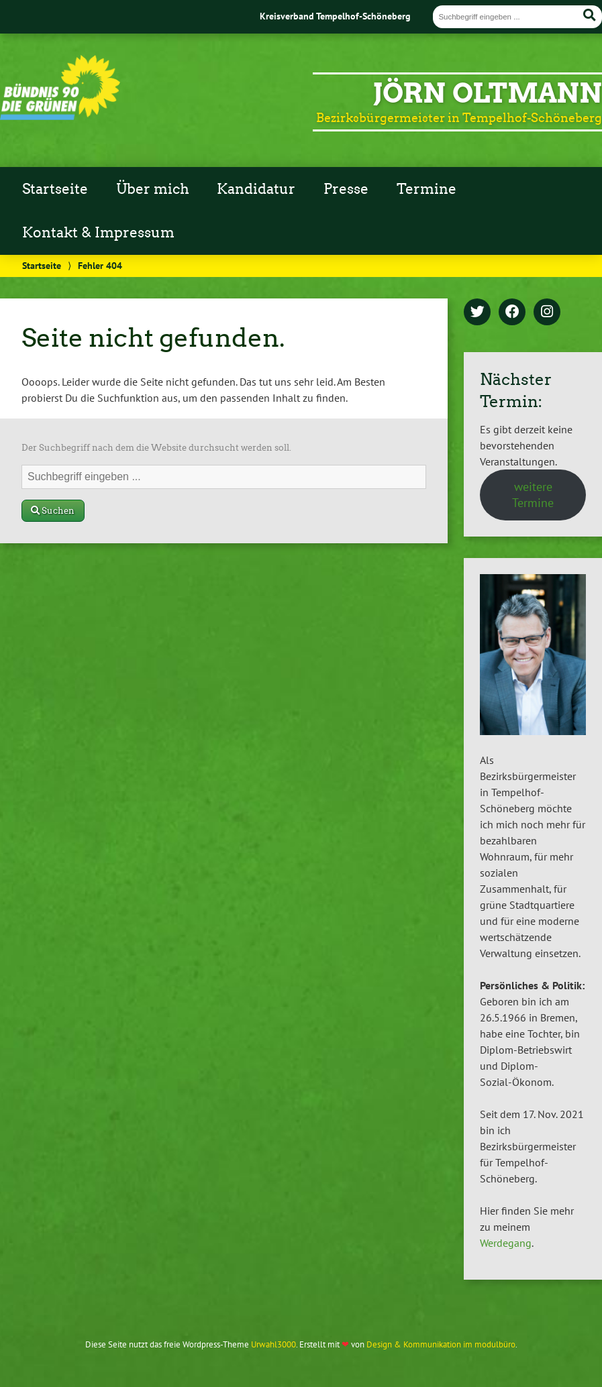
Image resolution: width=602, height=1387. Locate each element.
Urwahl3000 (273, 1344)
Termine (426, 189)
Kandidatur (256, 189)
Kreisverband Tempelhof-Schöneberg (335, 15)
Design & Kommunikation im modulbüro (440, 1344)
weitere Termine (533, 494)
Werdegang (506, 1243)
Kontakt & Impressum (98, 232)
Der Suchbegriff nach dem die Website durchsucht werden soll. (156, 448)
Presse (345, 189)
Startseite (55, 189)
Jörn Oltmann (487, 93)
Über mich (152, 189)
